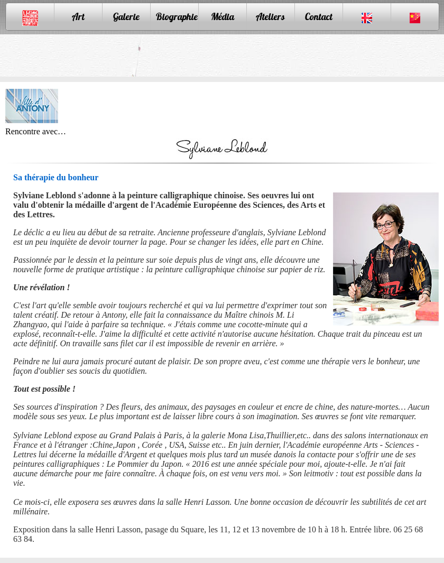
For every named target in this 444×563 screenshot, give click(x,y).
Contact (318, 17)
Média (222, 17)
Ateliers (270, 17)
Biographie (177, 17)
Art (78, 17)
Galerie (126, 17)
